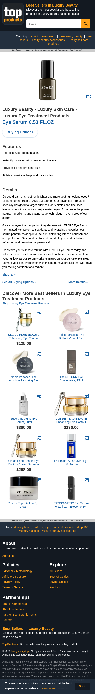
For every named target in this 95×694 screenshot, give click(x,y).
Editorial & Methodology (17, 571)
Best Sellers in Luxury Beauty (52, 5)
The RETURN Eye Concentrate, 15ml (71, 378)
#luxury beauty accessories (59, 530)
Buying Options (20, 132)
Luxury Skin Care (55, 109)
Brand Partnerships (14, 603)
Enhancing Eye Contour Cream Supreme (23, 336)
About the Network (14, 609)
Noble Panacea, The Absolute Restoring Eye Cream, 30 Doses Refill (23, 378)
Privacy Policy (11, 581)
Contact (7, 620)
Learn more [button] (47, 688)
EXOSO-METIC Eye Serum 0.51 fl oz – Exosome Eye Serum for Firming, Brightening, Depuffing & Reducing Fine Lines (71, 505)
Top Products (10, 644)
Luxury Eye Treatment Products (35, 115)
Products (55, 587)
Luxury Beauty (17, 109)
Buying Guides (59, 581)
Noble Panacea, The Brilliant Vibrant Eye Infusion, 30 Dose (71, 336)
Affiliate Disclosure (14, 576)
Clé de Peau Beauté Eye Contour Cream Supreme (23, 462)
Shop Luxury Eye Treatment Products (26, 303)
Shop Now (9, 274)
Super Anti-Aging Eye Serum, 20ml (23, 420)
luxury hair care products (68, 41)
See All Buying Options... (19, 282)
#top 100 (82, 527)
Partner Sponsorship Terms (19, 614)
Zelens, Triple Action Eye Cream (23, 505)
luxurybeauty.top (20, 651)
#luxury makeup (29, 530)
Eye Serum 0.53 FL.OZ (28, 122)
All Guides (56, 571)
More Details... (78, 282)
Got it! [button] (82, 686)
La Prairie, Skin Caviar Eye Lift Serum (71, 462)
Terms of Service (12, 587)
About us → (9, 555)
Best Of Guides (59, 576)
